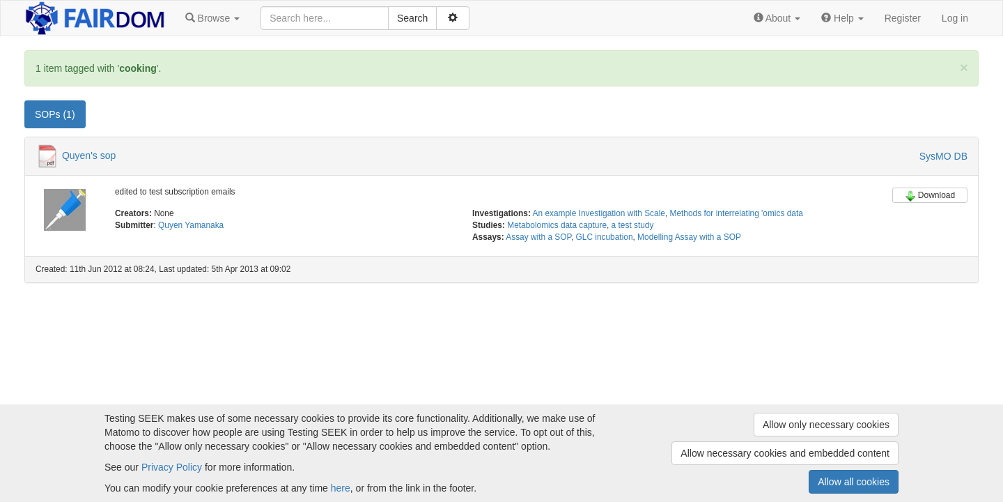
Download (930, 195)
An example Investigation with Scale (599, 213)
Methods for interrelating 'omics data (736, 213)
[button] (212, 18)
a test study (633, 225)
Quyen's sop (89, 155)
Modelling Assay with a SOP (689, 237)
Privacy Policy (171, 467)
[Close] (964, 67)
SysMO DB (943, 156)
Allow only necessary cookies (826, 424)
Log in (955, 18)
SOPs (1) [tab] (55, 114)
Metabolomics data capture (557, 225)
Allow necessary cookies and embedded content (785, 453)
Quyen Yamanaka (191, 225)
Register (903, 18)
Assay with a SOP (538, 237)
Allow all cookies (853, 481)
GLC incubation (604, 237)
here (340, 488)
